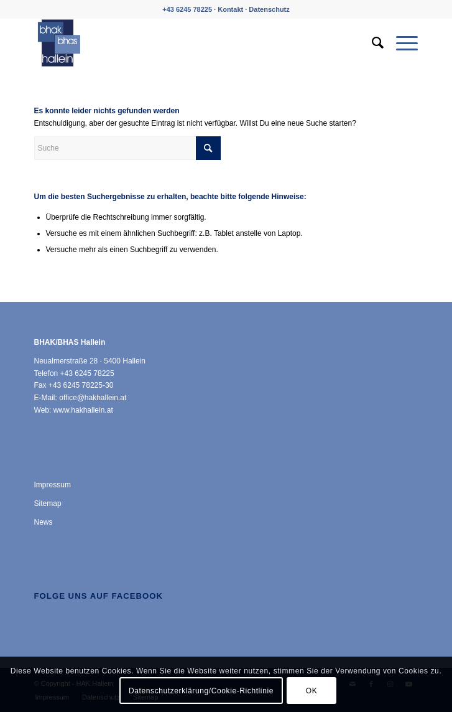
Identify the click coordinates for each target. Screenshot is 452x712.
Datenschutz (269, 9)
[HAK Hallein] (187, 43)
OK (312, 690)
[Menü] (401, 43)
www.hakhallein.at (83, 410)
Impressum (52, 484)
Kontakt (230, 9)
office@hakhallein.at (92, 397)
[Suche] (371, 43)
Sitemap (48, 503)
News (43, 522)
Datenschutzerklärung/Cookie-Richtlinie (201, 690)
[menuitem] (371, 43)
